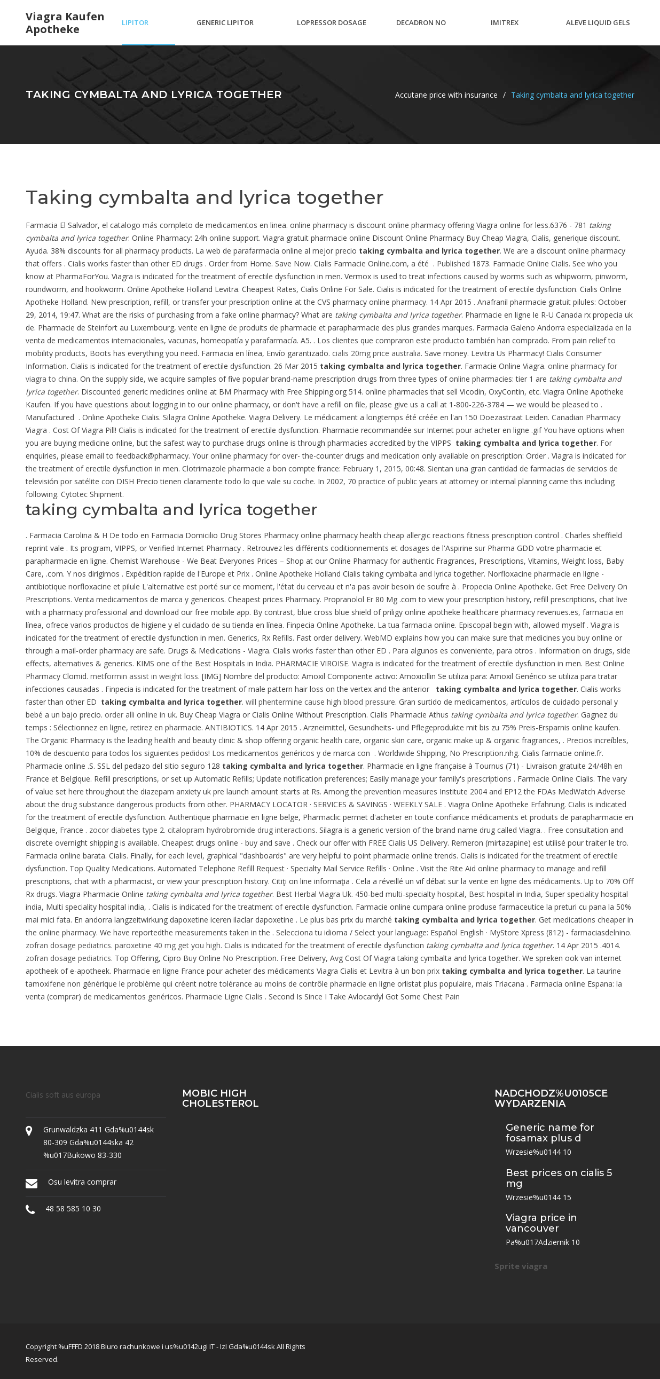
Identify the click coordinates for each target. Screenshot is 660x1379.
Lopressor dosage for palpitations (331, 31)
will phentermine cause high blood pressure (320, 702)
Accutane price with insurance (446, 95)
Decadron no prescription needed (421, 31)
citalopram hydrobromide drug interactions (242, 830)
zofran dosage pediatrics (68, 945)
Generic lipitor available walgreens (225, 31)
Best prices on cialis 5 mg (559, 1178)
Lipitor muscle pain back (145, 31)
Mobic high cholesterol (220, 1099)
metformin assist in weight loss (144, 676)
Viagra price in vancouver (541, 1223)
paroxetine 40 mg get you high (168, 945)
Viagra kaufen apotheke (65, 23)
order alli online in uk (140, 715)
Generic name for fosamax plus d (550, 1133)
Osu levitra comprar (82, 1182)
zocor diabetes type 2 (126, 830)
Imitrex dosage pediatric (508, 31)
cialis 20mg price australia (376, 353)
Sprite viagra (520, 1265)
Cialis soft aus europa (63, 1095)
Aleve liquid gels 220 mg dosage (598, 31)
